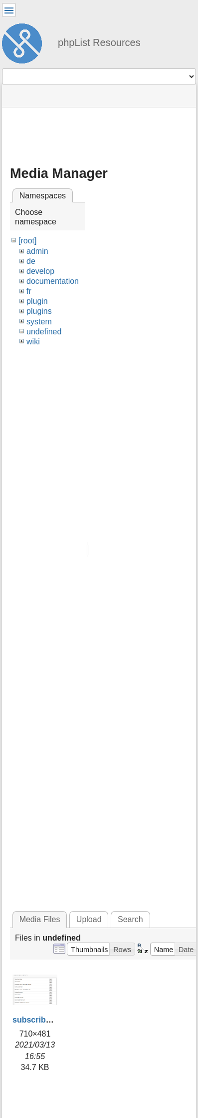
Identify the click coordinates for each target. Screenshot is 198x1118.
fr (28, 291)
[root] (27, 240)
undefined (43, 331)
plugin (37, 301)
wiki (33, 341)
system (39, 321)
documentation (52, 281)
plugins (39, 311)
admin (37, 251)
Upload (89, 919)
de (30, 261)
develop (40, 271)
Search (130, 919)
